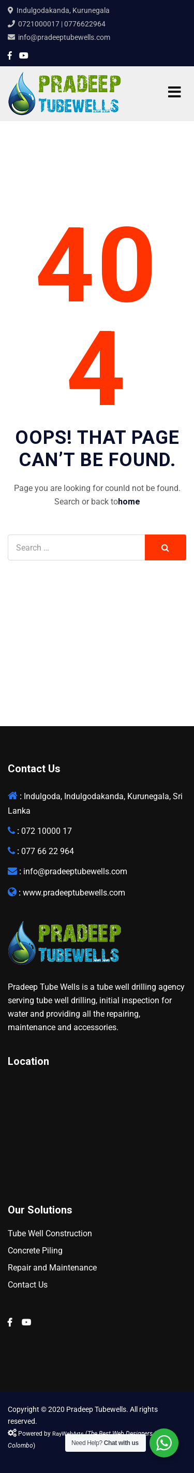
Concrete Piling (35, 1250)
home (129, 502)
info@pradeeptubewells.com (64, 37)
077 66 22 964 (47, 851)
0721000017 (38, 24)
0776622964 (85, 24)
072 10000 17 (46, 831)
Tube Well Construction (50, 1233)
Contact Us (28, 1285)
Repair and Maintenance (52, 1268)
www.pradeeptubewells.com (74, 893)
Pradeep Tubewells (96, 1409)
